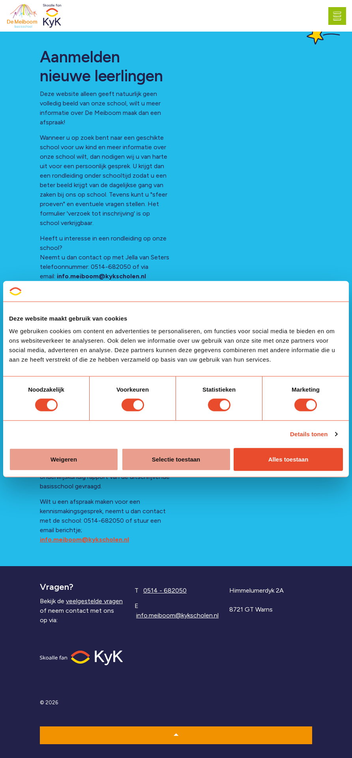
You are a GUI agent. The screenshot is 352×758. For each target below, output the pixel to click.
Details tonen (309, 434)
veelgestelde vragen (94, 601)
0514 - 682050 (165, 590)
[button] (176, 735)
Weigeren (64, 459)
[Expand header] (340, 16)
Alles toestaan (288, 459)
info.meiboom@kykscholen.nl (101, 276)
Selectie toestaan (176, 459)
